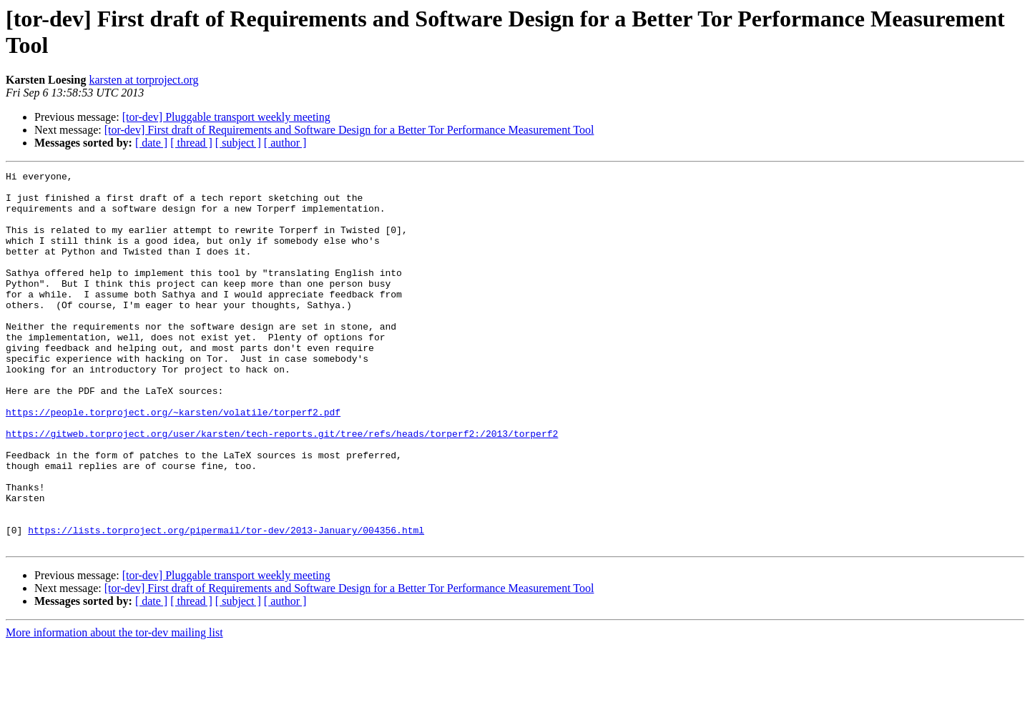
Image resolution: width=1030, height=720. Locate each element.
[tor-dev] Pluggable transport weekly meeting (226, 117)
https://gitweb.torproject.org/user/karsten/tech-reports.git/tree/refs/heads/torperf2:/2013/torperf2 (282, 486)
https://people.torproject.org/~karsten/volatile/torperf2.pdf (173, 461)
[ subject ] (238, 143)
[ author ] (285, 143)
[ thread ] (191, 143)
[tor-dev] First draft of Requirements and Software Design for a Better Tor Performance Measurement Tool (349, 130)
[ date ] (151, 143)
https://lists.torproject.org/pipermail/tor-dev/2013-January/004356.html (226, 602)
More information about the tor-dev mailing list (114, 707)
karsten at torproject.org (143, 80)
